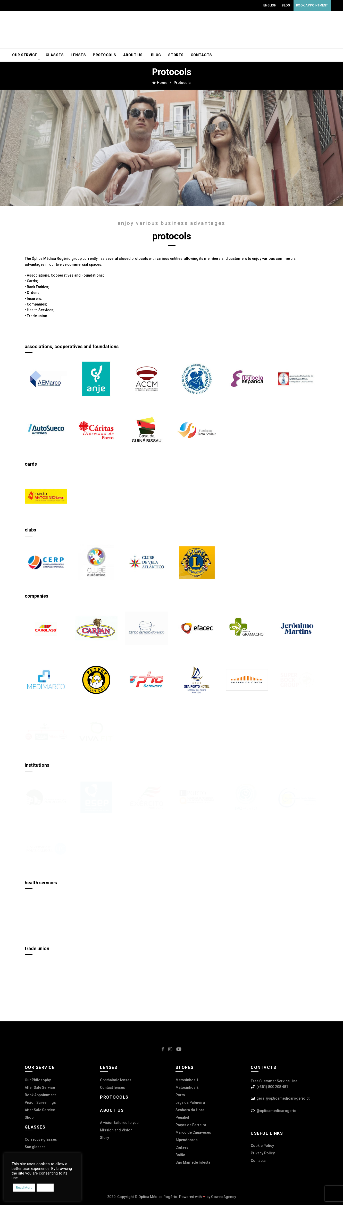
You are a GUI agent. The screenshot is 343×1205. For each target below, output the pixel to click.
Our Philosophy (38, 1080)
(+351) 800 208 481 (272, 1087)
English (269, 5)
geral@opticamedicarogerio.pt (282, 1098)
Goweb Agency (223, 1197)
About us (133, 55)
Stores (176, 55)
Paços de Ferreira (190, 1125)
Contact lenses (112, 1087)
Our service (24, 55)
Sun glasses (35, 1147)
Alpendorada (186, 1140)
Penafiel (182, 1117)
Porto (180, 1095)
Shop (29, 1117)
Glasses (55, 55)
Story (104, 1138)
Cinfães (181, 1147)
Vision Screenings (40, 1102)
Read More (24, 1188)
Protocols (104, 55)
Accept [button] (45, 1188)
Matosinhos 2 (186, 1087)
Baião (180, 1155)
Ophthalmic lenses (115, 1080)
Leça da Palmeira (190, 1102)
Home (162, 83)
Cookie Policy (262, 1146)
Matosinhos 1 (186, 1080)
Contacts (201, 55)
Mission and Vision (116, 1130)
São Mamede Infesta (192, 1162)
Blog (286, 5)
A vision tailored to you (119, 1123)
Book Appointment (312, 5)
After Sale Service (40, 1087)
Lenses (78, 55)
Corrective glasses (41, 1139)
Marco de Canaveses (193, 1132)
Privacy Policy (263, 1153)
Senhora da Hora (189, 1110)
